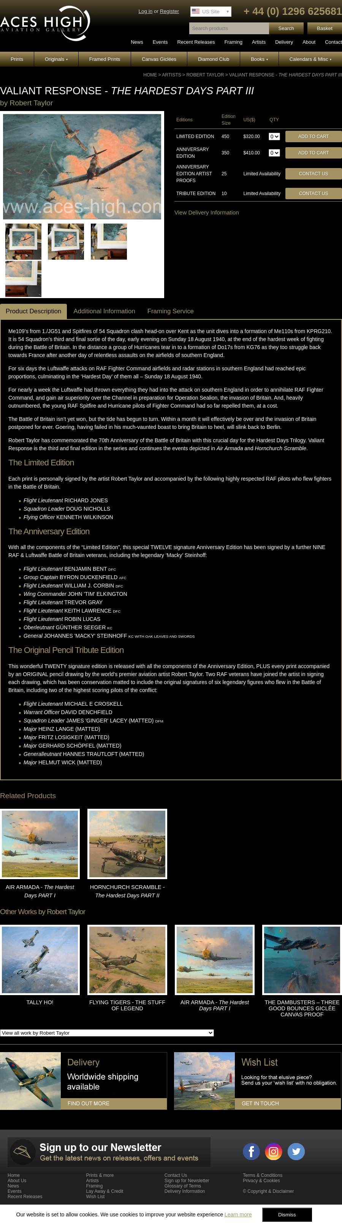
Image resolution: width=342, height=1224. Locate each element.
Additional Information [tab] (104, 311)
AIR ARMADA (214, 1005)
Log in (145, 11)
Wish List (95, 1196)
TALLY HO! (39, 1002)
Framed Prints (104, 59)
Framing (233, 42)
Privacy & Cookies (261, 1180)
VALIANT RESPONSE (285, 75)
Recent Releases (196, 42)
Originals (56, 59)
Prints (17, 59)
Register (169, 11)
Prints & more (100, 1175)
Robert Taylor (205, 75)
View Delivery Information (206, 212)
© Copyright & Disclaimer (268, 1191)
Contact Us (313, 173)
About (308, 42)
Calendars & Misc (310, 59)
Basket (324, 28)
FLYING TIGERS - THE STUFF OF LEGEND (127, 1005)
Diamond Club (213, 59)
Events (160, 42)
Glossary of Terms (183, 1186)
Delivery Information (185, 1191)
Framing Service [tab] (170, 311)
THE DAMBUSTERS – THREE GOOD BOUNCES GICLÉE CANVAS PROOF (301, 1008)
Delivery (284, 42)
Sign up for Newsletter (187, 1180)
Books (259, 59)
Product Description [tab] (33, 311)
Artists (259, 42)
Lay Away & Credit (104, 1191)
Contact (333, 42)
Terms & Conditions (262, 1175)
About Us (17, 1180)
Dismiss (287, 1215)
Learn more (238, 1214)
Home (150, 75)
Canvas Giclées (159, 59)
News (137, 42)
